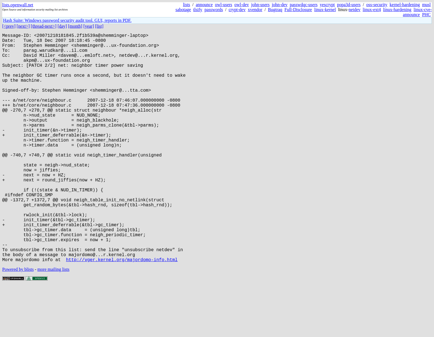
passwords (214, 9)
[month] (75, 26)
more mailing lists (53, 320)
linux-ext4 (372, 9)
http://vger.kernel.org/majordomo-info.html (121, 310)
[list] (99, 26)
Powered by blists (18, 320)
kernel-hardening (405, 4)
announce (204, 4)
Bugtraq (275, 9)
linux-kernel (325, 9)
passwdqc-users (303, 4)
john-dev (280, 4)
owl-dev (241, 4)
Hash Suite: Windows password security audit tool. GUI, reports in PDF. (67, 20)
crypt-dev (237, 9)
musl (426, 4)
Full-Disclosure (298, 9)
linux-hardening (397, 9)
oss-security (376, 4)
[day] (62, 26)
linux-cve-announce (417, 12)
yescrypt (327, 4)
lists (186, 4)
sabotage (183, 9)
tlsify (197, 9)
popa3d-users (348, 4)
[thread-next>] (43, 26)
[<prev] (9, 26)
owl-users (223, 4)
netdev (355, 9)
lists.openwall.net (17, 4)
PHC (426, 14)
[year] (88, 26)
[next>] (23, 26)
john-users (260, 4)
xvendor (255, 9)
